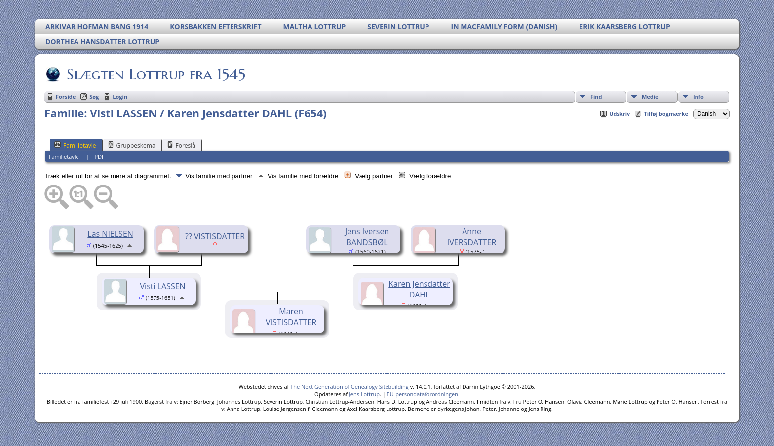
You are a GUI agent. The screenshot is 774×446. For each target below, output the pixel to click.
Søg (94, 96)
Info (698, 96)
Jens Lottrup (364, 394)
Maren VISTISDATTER (291, 317)
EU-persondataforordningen (422, 394)
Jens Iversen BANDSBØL (367, 237)
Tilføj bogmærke (666, 113)
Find (596, 96)
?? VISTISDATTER (215, 236)
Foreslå (181, 145)
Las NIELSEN (110, 233)
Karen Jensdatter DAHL (419, 289)
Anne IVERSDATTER (472, 237)
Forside (66, 96)
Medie (650, 96)
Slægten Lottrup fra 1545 (155, 74)
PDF (100, 156)
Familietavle (75, 145)
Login (120, 96)
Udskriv (619, 113)
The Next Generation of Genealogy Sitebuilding (349, 386)
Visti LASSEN (163, 286)
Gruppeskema (131, 145)
